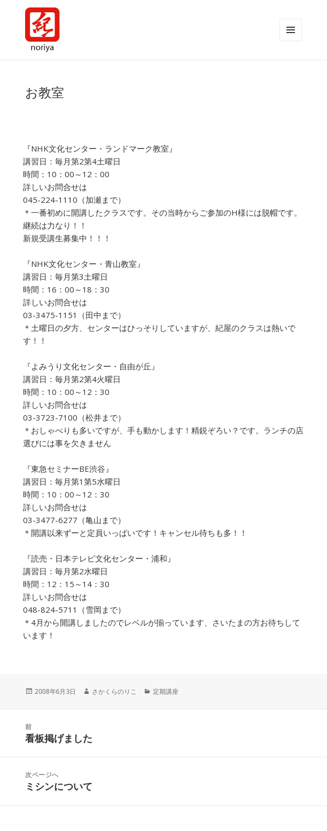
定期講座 (165, 691)
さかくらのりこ (114, 691)
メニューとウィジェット (290, 30)
